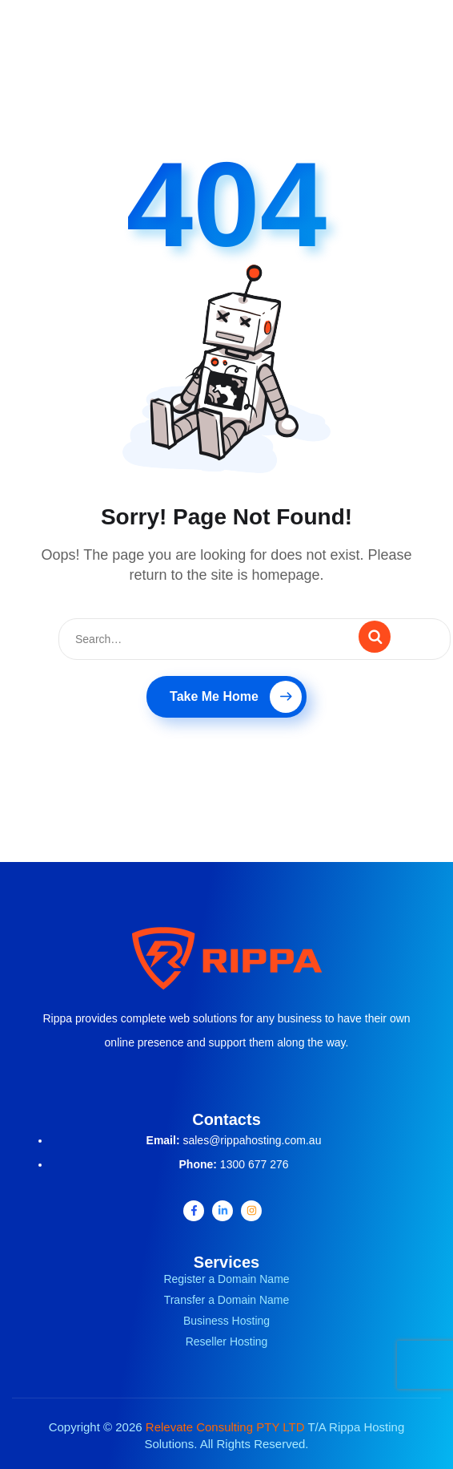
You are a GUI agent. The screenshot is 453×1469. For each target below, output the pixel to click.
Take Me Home (236, 697)
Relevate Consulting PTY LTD (225, 1427)
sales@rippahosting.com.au (251, 1140)
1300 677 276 (254, 1164)
